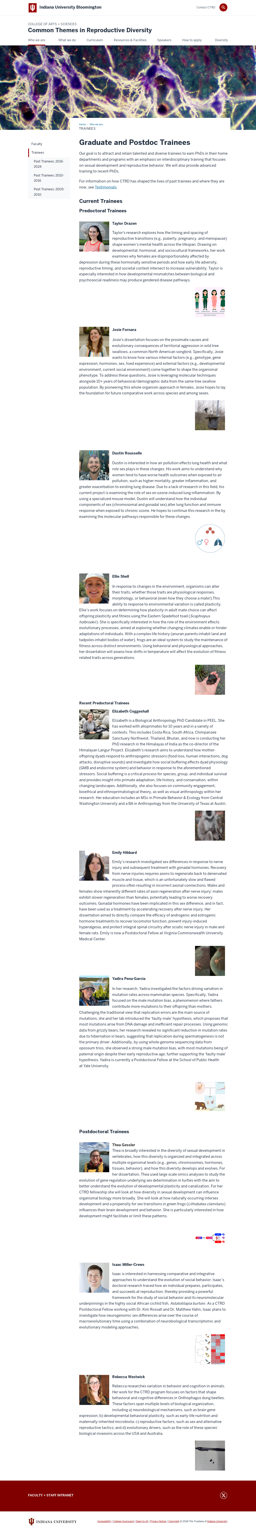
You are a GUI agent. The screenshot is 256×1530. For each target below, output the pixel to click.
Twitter (223, 1495)
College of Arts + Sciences (52, 24)
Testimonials (106, 187)
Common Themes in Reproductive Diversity (90, 30)
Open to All (142, 1521)
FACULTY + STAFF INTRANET (50, 1495)
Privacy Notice (158, 1521)
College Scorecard (123, 1521)
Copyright (173, 1521)
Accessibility (104, 1521)
